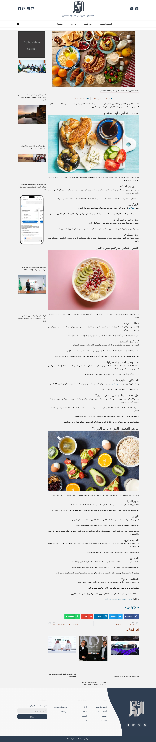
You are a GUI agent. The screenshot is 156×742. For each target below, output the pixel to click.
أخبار (85, 707)
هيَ (85, 721)
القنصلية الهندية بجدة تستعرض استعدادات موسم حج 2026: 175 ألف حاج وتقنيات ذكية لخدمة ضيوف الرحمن (32, 97)
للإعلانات (64, 712)
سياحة (84, 712)
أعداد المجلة (88, 24)
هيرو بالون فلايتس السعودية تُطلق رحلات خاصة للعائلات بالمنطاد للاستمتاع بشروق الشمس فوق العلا (33, 187)
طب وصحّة (77, 98)
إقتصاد (84, 716)
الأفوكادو (131, 208)
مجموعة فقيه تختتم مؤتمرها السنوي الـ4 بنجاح (126, 677)
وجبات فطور (115, 384)
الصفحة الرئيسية (106, 24)
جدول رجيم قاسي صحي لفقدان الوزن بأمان (118, 599)
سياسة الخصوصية (60, 707)
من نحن (73, 24)
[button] (18, 24)
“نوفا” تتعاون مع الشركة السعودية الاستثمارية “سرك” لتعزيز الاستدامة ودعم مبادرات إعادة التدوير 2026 (32, 318)
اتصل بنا (60, 24)
